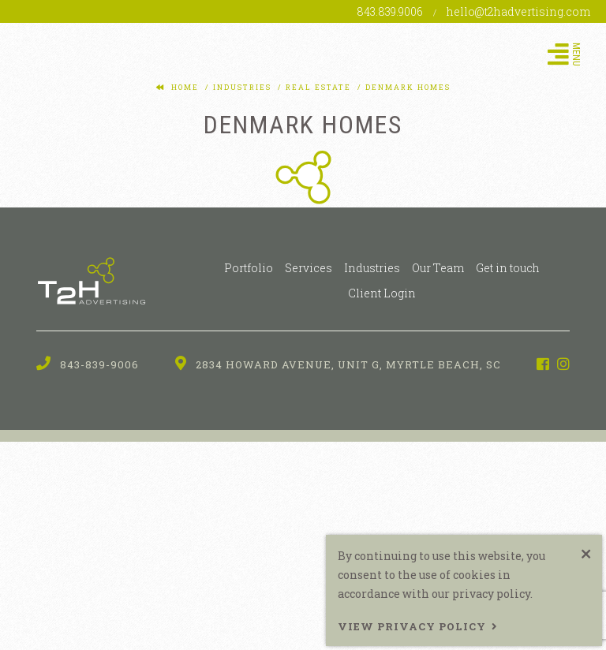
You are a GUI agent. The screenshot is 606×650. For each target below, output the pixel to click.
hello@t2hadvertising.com (518, 11)
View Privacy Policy (412, 626)
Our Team (438, 267)
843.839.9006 (391, 11)
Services (308, 267)
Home (185, 87)
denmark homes (406, 87)
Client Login (382, 293)
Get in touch (508, 267)
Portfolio (248, 267)
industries (240, 87)
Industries (372, 267)
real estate (316, 87)
